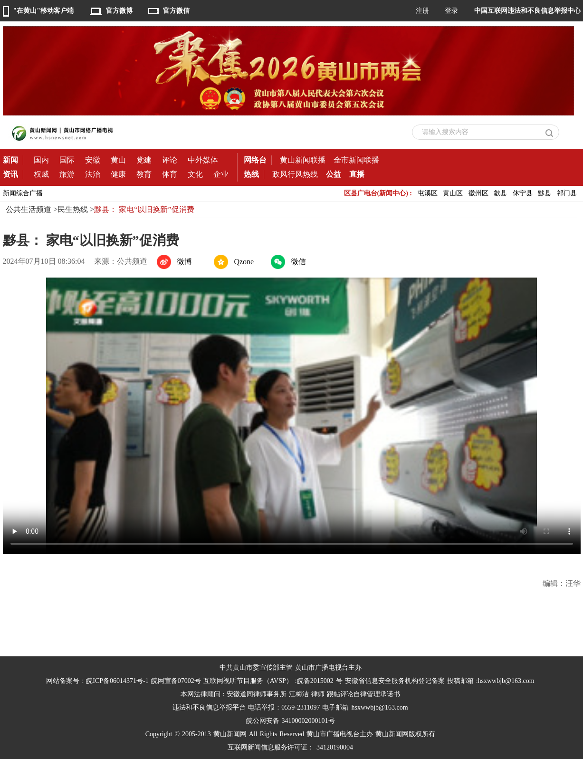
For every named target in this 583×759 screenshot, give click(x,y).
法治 (92, 174)
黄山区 (453, 193)
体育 (169, 174)
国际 (67, 160)
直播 (356, 174)
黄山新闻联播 (302, 160)
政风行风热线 (295, 174)
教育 (144, 174)
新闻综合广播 (23, 193)
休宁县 (523, 193)
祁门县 (567, 193)
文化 (195, 174)
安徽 (92, 160)
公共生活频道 (28, 209)
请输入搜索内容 (445, 131)
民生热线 (72, 209)
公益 (333, 174)
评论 (169, 160)
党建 (144, 160)
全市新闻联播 (356, 160)
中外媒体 (203, 160)
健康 (118, 174)
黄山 (118, 160)
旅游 (67, 174)
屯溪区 (428, 193)
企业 (221, 174)
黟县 (544, 193)
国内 (41, 160)
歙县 (500, 193)
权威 (41, 174)
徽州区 (478, 193)
